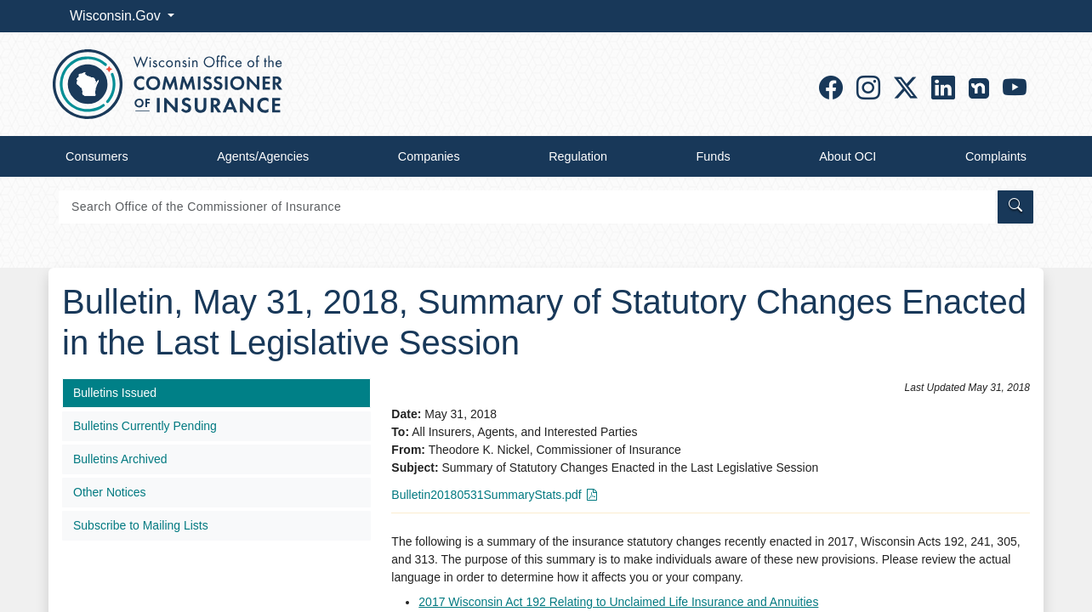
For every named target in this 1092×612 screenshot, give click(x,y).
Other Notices (109, 492)
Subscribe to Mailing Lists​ (140, 525)
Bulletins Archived (120, 459)
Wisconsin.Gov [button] (117, 15)
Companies (429, 156)
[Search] (527, 207)
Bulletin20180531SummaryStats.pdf (486, 495)
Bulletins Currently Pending (145, 426)
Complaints (996, 156)
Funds (714, 156)
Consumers (96, 156)
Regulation (578, 156)
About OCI (847, 156)
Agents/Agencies (263, 156)
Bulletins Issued (114, 393)
